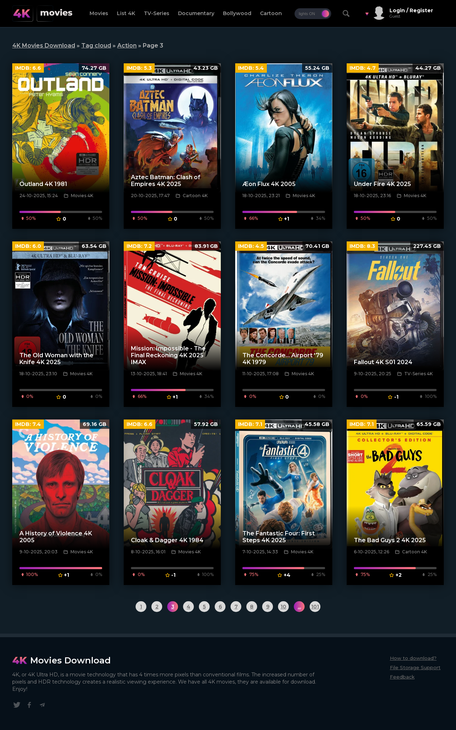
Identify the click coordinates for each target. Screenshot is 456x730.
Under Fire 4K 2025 (382, 184)
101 (315, 606)
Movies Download (70, 660)
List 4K (126, 13)
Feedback (402, 677)
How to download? (413, 658)
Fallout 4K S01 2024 (383, 362)
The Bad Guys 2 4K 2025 (390, 540)
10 (283, 606)
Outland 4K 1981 (43, 184)
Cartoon (271, 13)
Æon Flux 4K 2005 (269, 184)
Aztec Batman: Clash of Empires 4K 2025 (165, 180)
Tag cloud (96, 45)
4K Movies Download (43, 45)
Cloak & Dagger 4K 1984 (167, 540)
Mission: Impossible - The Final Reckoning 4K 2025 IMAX (168, 355)
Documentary (196, 13)
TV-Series (156, 13)
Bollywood (237, 13)
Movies (99, 13)
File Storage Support (415, 667)
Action (127, 45)
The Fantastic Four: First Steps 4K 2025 (278, 537)
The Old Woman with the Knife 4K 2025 (56, 359)
